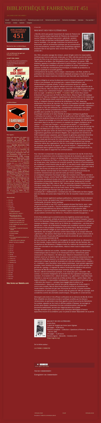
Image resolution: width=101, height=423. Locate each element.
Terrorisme (12, 190)
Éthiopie (8, 159)
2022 (9, 270)
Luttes (43, 366)
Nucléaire (13, 174)
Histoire (26, 163)
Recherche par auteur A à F (19, 20)
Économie (13, 154)
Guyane (15, 163)
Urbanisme (26, 192)
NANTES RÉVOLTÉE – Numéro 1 (16, 213)
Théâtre (21, 190)
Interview (27, 165)
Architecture (10, 143)
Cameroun (19, 148)
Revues (20, 183)
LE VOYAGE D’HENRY (13, 233)
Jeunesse (10, 168)
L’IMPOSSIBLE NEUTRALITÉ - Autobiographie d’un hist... (15, 216)
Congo (21, 151)
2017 (9, 204)
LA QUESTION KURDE (14, 231)
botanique (9, 148)
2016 (9, 202)
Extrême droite (16, 159)
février (11, 209)
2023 (9, 272)
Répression (24, 178)
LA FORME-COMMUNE (42, 348)
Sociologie (26, 187)
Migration (11, 172)
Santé (8, 186)
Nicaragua (26, 172)
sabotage (25, 184)
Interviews (80, 20)
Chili (28, 148)
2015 (9, 200)
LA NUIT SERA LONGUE (13, 58)
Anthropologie (18, 142)
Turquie (20, 192)
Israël (18, 166)
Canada (24, 148)
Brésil (14, 148)
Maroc (16, 171)
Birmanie (25, 146)
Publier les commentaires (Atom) (48, 415)
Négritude (19, 172)
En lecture (8, 22)
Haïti (20, 163)
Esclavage (26, 156)
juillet (10, 252)
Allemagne (22, 139)
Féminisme (26, 159)
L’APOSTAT (11, 235)
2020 (9, 266)
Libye (8, 170)
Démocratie (10, 152)
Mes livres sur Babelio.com (18, 283)
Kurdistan (18, 168)
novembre (11, 260)
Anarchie (9, 142)
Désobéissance (20, 152)
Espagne (12, 158)
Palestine (20, 174)
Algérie (40, 366)
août (10, 254)
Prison (27, 177)
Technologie (26, 189)
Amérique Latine (21, 140)
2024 (9, 274)
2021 (9, 268)
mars (10, 244)
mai (10, 248)
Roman (27, 183)
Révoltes (18, 180)
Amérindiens (10, 140)
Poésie (26, 175)
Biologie (18, 146)
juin (10, 250)
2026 (9, 278)
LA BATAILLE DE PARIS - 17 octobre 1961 (59, 93)
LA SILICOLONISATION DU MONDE (17, 218)
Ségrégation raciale (11, 187)
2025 (9, 276)
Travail (14, 192)
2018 (9, 206)
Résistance (9, 180)
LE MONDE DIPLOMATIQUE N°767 (16, 222)
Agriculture (17, 137)
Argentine (16, 143)
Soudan (11, 189)
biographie (9, 146)
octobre (11, 258)
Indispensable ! (18, 165)
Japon (28, 166)
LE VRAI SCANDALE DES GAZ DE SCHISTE (18, 224)
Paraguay (11, 175)
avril (10, 246)
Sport (15, 189)
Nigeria (8, 174)
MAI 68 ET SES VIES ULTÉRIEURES (16, 242)
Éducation (24, 154)
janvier (11, 207)
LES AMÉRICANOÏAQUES (14, 211)
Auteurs (8, 145)
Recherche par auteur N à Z (52, 20)
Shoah (20, 187)
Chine (10, 149)
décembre (11, 262)
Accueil (7, 20)
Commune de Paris (11, 151)
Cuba (26, 151)
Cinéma (16, 149)
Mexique (27, 171)
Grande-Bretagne (13, 161)
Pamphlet (27, 174)
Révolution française (21, 181)
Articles (26, 143)
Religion (16, 178)
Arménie (21, 143)
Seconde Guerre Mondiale (19, 186)
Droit (28, 152)
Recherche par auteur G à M (35, 20)
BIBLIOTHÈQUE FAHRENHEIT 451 (47, 8)
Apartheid (27, 142)
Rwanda (18, 184)
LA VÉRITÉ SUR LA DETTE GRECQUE (17, 240)
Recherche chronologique (69, 20)
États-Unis (21, 158)
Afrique (8, 137)
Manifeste (9, 171)
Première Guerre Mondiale (17, 177)
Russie (11, 184)
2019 (9, 265)
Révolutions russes (11, 183)
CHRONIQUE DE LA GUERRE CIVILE (17, 220)
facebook (22, 22)
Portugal (8, 177)
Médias (20, 171)
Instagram (29, 22)
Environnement (12, 156)
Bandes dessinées (18, 145)
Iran (9, 166)
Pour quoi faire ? (90, 20)
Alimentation (10, 139)
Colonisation (23, 149)
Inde (12, 165)
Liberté (25, 168)
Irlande (13, 166)
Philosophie (18, 175)
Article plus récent (39, 413)
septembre (12, 256)
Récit (10, 178)
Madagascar (24, 170)
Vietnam (47, 366)
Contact (15, 22)
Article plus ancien (90, 413)
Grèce (21, 161)
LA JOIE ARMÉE (12, 226)
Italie (23, 166)
